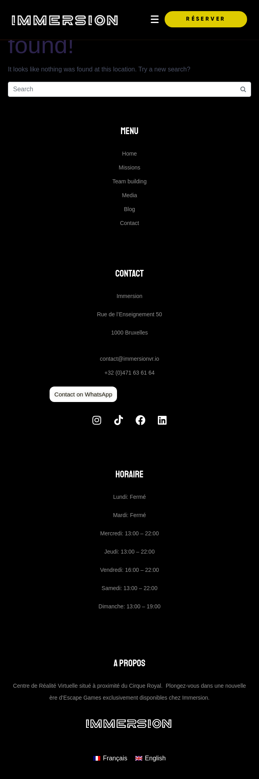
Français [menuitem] (115, 758)
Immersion (129, 723)
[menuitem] (110, 758)
